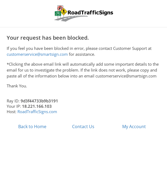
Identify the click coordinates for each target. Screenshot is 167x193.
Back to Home (32, 126)
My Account (134, 126)
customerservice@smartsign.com (37, 54)
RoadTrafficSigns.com (37, 111)
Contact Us (83, 126)
